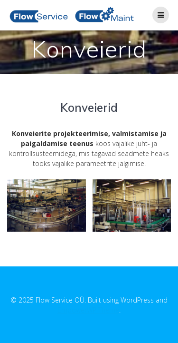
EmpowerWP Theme (88, 309)
